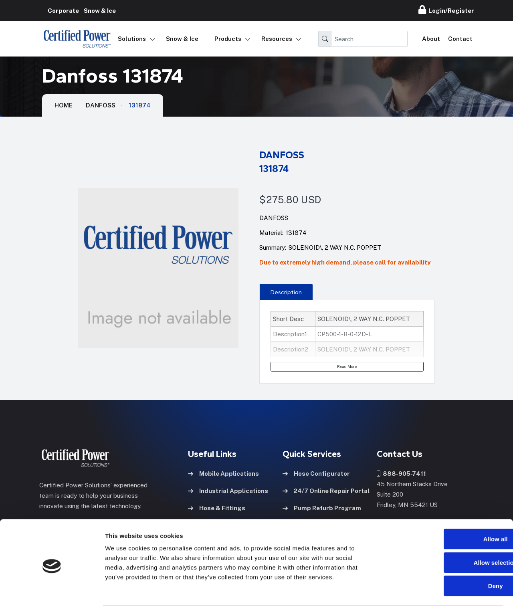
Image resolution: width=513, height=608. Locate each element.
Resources (276, 38)
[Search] (369, 39)
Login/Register (446, 9)
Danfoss (100, 105)
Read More (347, 366)
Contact (460, 38)
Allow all (446, 510)
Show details (420, 592)
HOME (64, 105)
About (431, 38)
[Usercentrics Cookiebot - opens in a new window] (52, 592)
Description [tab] (286, 292)
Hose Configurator (316, 473)
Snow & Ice (182, 38)
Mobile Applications (223, 473)
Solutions (132, 38)
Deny (446, 556)
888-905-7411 (401, 473)
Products (227, 38)
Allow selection (446, 533)
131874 (140, 105)
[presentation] (286, 292)
